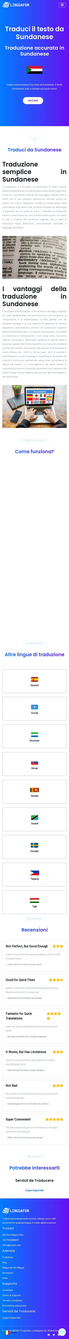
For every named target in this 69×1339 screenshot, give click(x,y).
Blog (4, 1262)
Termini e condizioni (12, 1300)
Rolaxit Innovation (56, 1330)
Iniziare (33, 100)
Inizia (5, 1278)
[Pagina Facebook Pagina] (49, 1335)
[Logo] (16, 4)
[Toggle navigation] (62, 5)
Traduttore (7, 1257)
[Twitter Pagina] (54, 1335)
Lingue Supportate (34, 1190)
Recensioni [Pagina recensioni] (7, 1273)
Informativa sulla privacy (14, 1305)
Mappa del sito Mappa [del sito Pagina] (13, 1267)
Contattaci (7, 1290)
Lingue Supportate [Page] (11, 1318)
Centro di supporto (11, 1295)
